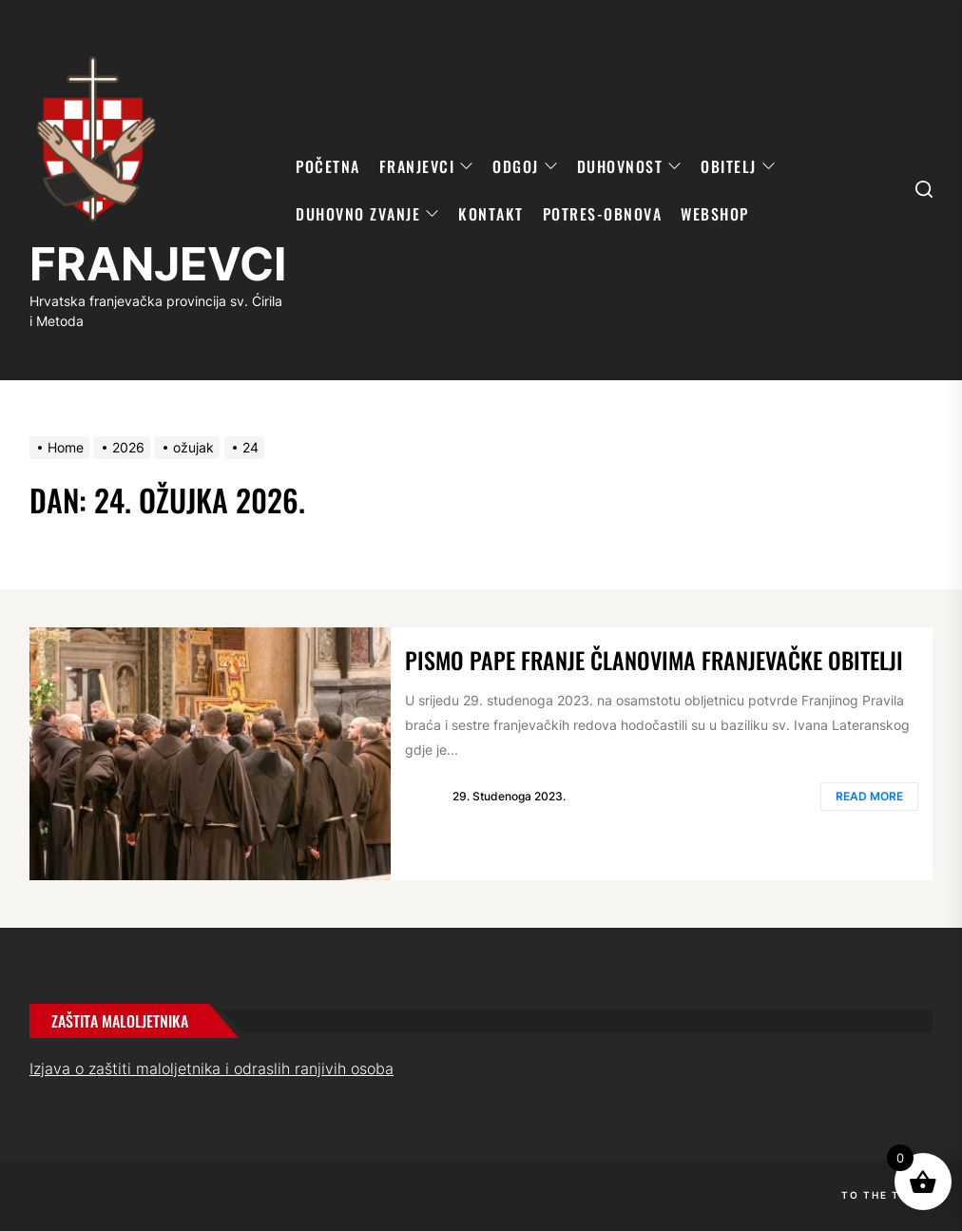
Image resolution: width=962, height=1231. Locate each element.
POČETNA (328, 166)
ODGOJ (525, 166)
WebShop (715, 213)
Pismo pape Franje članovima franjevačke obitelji (654, 660)
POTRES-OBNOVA (603, 213)
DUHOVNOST (630, 166)
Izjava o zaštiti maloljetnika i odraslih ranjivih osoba (211, 1068)
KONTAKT (491, 213)
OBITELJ (738, 166)
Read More (869, 796)
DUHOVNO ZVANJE (367, 213)
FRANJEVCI (157, 264)
